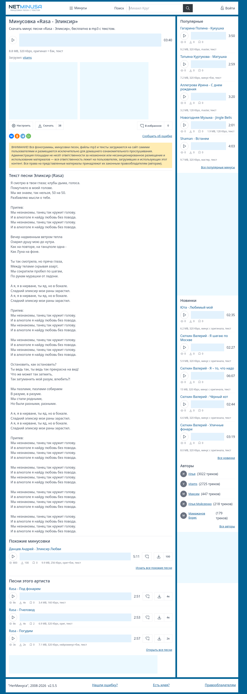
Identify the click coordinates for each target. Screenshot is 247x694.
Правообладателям (220, 685)
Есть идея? (161, 685)
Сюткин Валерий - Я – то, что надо (207, 368)
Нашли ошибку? (105, 685)
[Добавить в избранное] (154, 126)
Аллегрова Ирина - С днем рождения (201, 87)
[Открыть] (163, 556)
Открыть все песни (159, 650)
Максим (193, 494)
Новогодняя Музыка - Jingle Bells (206, 117)
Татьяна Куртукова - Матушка (203, 57)
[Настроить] (21, 126)
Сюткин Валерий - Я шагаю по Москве (204, 338)
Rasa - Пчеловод (22, 610)
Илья (191, 474)
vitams (27, 57)
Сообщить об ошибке (157, 136)
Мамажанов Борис (196, 515)
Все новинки (226, 458)
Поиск (119, 8)
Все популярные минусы (218, 167)
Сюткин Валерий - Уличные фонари (202, 427)
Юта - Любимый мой (196, 307)
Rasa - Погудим (21, 631)
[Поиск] (154, 8)
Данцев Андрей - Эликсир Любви (35, 549)
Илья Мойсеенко (200, 504)
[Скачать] (49, 126)
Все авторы (227, 526)
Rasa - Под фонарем (25, 589)
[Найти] (188, 8)
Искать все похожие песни (154, 568)
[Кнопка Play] (13, 40)
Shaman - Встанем (194, 139)
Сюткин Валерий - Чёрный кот (204, 397)
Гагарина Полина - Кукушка (202, 28)
